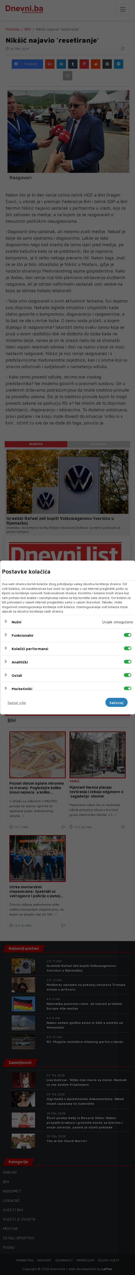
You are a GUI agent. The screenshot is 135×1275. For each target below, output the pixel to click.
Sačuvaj (116, 702)
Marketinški (22, 688)
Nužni (16, 622)
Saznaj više (16, 702)
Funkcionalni (22, 635)
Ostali (17, 675)
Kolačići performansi (30, 648)
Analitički (20, 662)
